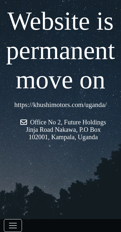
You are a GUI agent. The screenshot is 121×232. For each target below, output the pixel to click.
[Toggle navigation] (13, 225)
